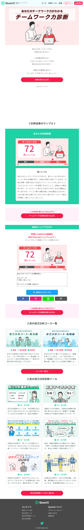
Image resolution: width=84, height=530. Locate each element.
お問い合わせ (52, 513)
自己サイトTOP (27, 510)
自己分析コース (27, 513)
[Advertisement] (42, 103)
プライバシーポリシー (55, 510)
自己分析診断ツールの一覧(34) (42, 493)
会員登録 (78, 3)
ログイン (68, 3)
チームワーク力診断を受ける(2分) (42, 216)
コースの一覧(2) (42, 371)
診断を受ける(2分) (42, 80)
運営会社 (51, 516)
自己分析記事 (26, 519)
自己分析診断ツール (28, 516)
